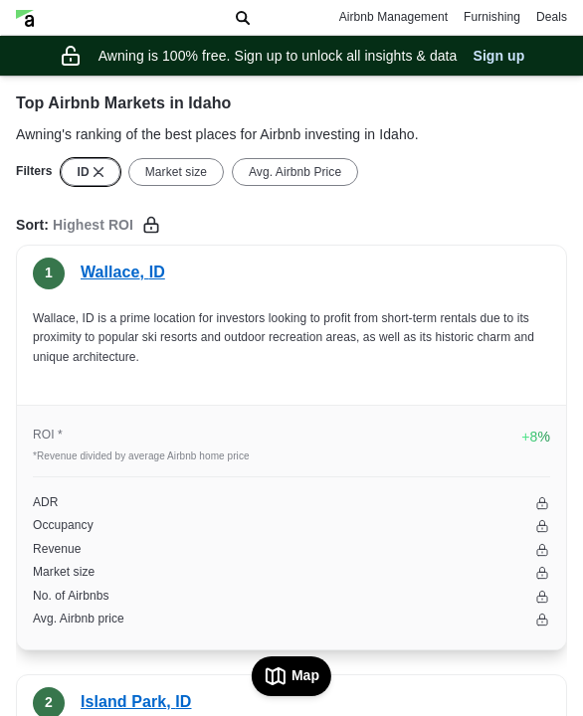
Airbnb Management (393, 17)
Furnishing (492, 17)
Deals (551, 17)
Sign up (498, 56)
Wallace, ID (123, 272)
